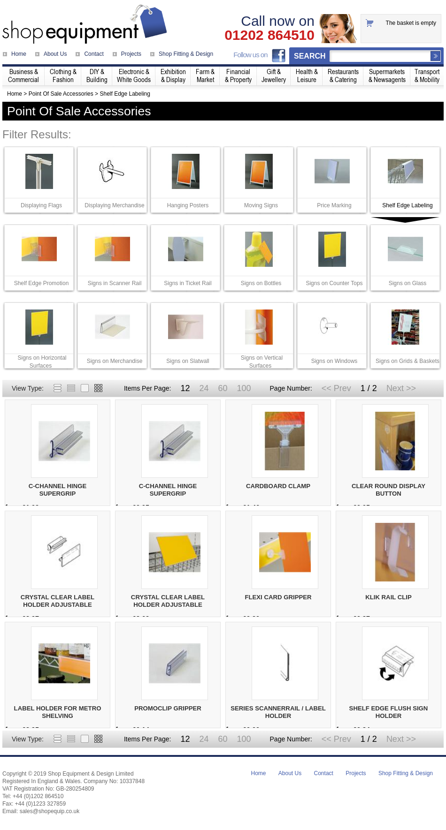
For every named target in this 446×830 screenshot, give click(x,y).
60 (222, 388)
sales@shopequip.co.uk (50, 811)
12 (185, 388)
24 (203, 388)
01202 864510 (269, 35)
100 (244, 388)
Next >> (401, 388)
